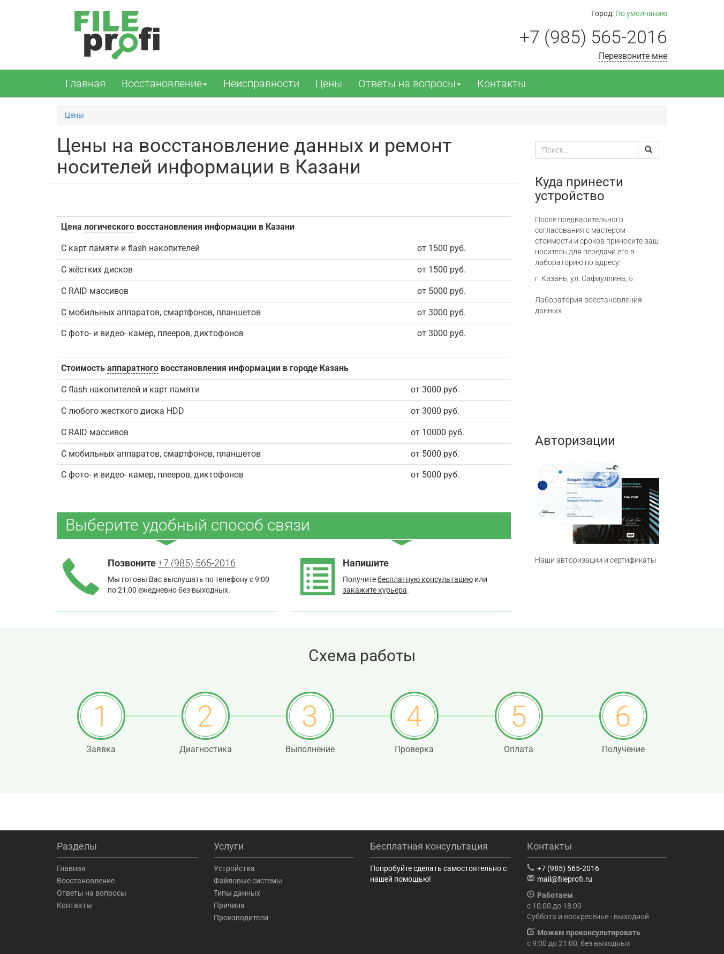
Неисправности (261, 83)
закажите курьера (375, 590)
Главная (85, 83)
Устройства (234, 868)
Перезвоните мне (633, 56)
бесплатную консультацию (425, 579)
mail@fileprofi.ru (564, 879)
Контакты (501, 83)
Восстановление (164, 83)
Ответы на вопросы (409, 83)
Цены (328, 83)
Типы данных (237, 893)
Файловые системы (248, 880)
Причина (229, 905)
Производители (241, 917)
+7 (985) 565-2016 (593, 37)
